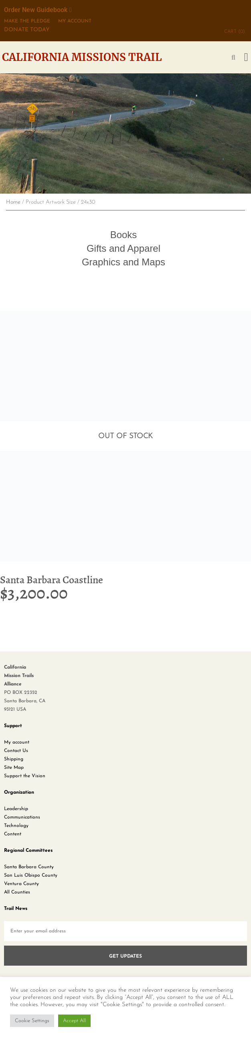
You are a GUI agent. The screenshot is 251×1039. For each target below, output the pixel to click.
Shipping (13, 759)
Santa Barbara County (29, 867)
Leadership (16, 809)
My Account (74, 21)
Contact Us (16, 750)
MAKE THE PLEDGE (27, 21)
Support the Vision (24, 776)
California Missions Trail (82, 57)
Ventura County (21, 883)
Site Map (14, 767)
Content (12, 834)
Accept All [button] (74, 1020)
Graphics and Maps (123, 262)
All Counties (17, 892)
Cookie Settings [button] (32, 1020)
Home (13, 202)
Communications (22, 817)
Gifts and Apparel (123, 248)
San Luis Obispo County (30, 875)
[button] (246, 57)
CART (234, 31)
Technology (16, 825)
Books (123, 234)
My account (16, 742)
